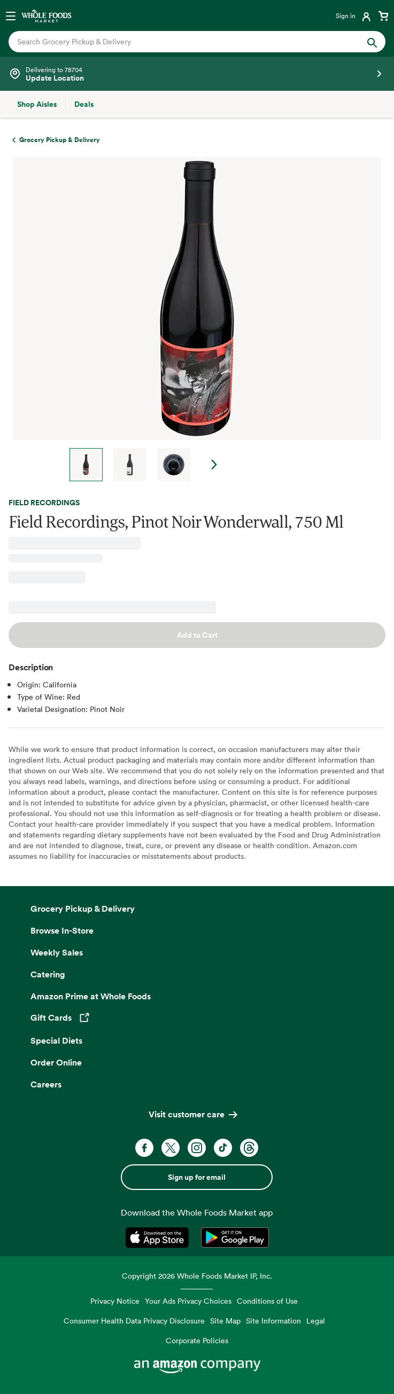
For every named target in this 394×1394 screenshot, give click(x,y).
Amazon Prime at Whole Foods (90, 996)
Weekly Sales (56, 952)
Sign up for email (197, 1177)
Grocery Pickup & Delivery (82, 908)
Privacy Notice (115, 1301)
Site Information (273, 1320)
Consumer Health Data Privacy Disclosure (134, 1320)
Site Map (225, 1320)
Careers (45, 1084)
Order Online (56, 1062)
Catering (47, 974)
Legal (315, 1320)
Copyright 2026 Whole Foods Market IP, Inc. (197, 1276)
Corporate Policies (197, 1340)
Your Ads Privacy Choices (188, 1301)
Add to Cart (197, 635)
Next (214, 464)
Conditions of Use (267, 1301)
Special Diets (56, 1040)
